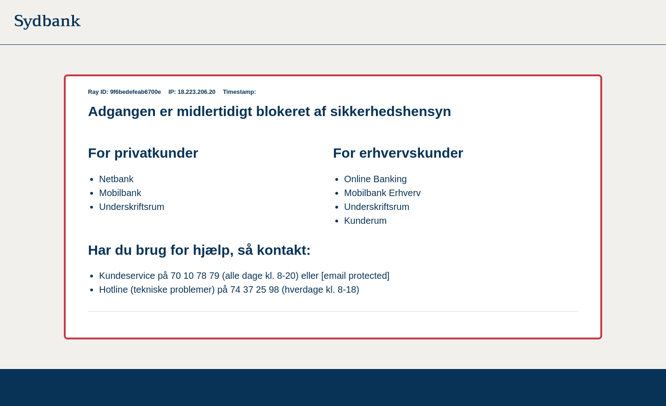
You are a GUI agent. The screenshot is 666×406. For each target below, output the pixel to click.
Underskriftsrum (131, 207)
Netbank (116, 179)
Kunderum (365, 220)
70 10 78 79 (195, 276)
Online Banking (375, 179)
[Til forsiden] (48, 24)
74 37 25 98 (254, 289)
